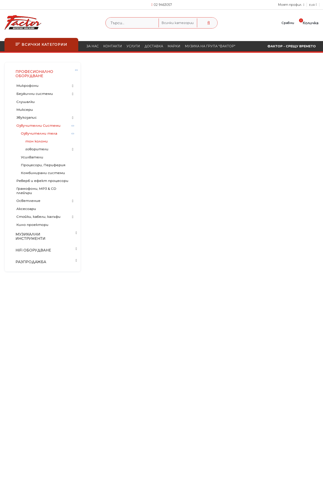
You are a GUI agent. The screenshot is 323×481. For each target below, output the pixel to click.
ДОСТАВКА (153, 46)
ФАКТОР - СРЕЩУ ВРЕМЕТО (291, 46)
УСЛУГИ (133, 46)
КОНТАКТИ (112, 46)
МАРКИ (174, 46)
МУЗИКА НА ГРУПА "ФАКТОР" (210, 46)
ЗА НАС (92, 46)
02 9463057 (163, 5)
